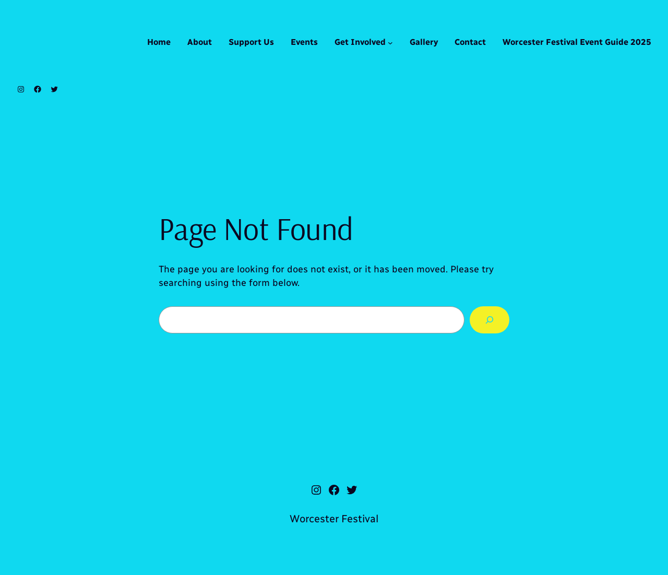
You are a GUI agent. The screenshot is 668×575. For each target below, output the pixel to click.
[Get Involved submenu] (390, 42)
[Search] (489, 319)
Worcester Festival (334, 518)
